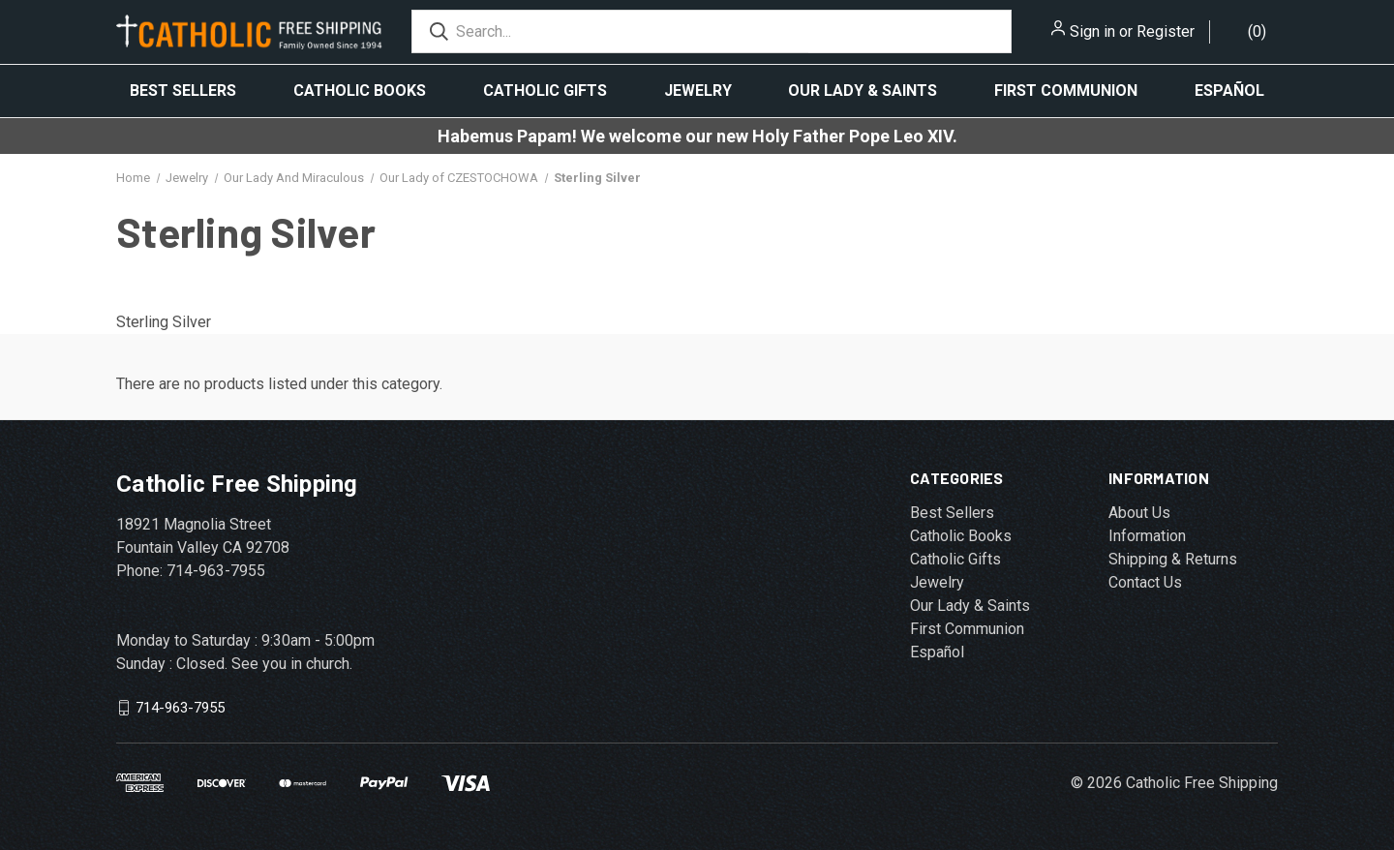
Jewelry (698, 90)
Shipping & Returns (1172, 559)
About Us (1139, 512)
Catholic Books (359, 90)
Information (1147, 536)
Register (1165, 31)
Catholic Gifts (545, 90)
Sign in (1092, 31)
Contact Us (1145, 582)
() (1257, 31)
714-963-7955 (180, 707)
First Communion (1065, 90)
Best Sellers (183, 90)
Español (1229, 90)
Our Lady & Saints (862, 90)
